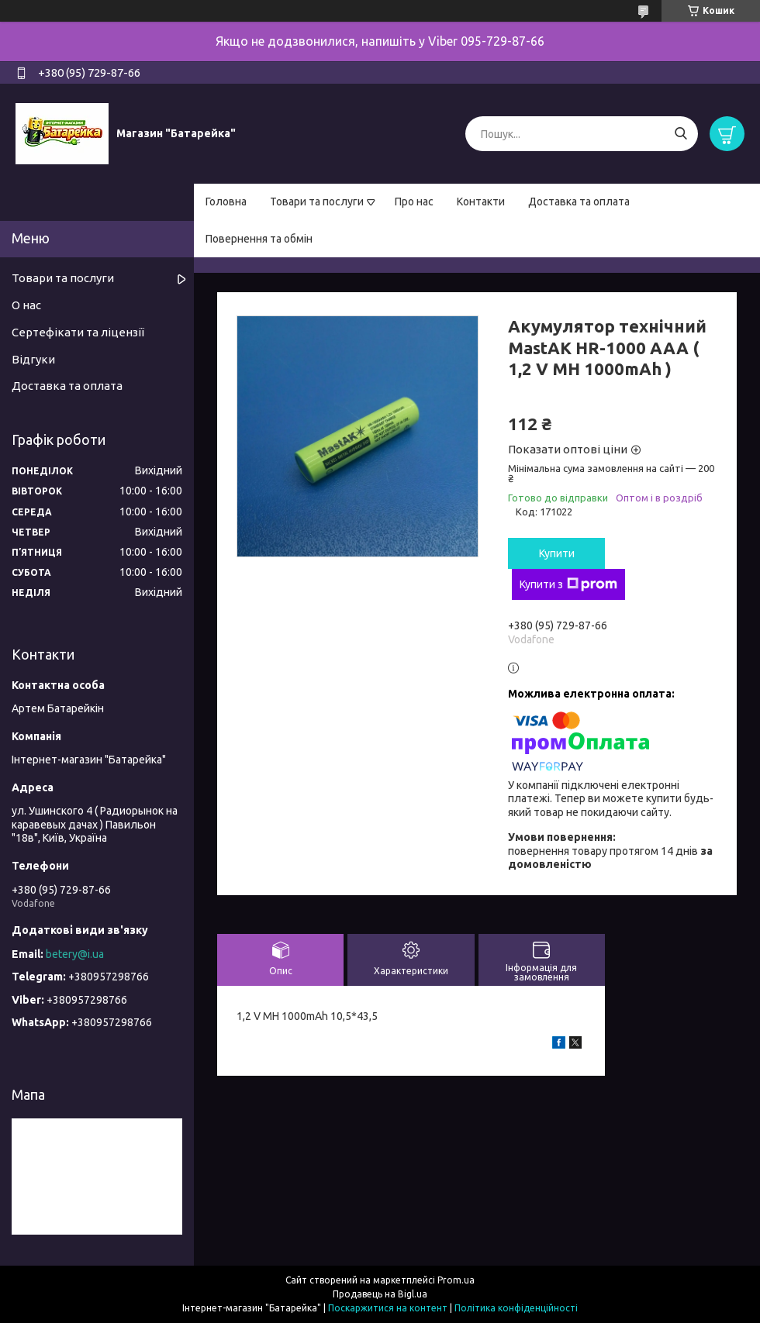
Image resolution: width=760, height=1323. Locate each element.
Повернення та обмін (259, 239)
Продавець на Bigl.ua (380, 1294)
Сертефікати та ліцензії (78, 332)
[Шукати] (680, 133)
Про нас (414, 201)
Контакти (481, 201)
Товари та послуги (317, 201)
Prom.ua (456, 1280)
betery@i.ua (75, 954)
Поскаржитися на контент (387, 1308)
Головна (226, 201)
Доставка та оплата (579, 201)
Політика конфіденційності (516, 1308)
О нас (26, 305)
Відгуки (33, 359)
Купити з (568, 584)
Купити (557, 553)
